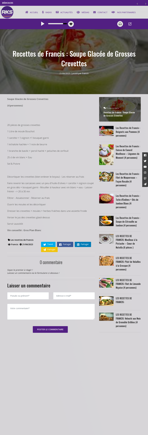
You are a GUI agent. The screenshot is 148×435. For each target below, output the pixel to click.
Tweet (48, 245)
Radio (46, 12)
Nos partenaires (123, 12)
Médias (82, 12)
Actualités (63, 12)
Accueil (31, 12)
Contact (100, 12)
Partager (65, 245)
